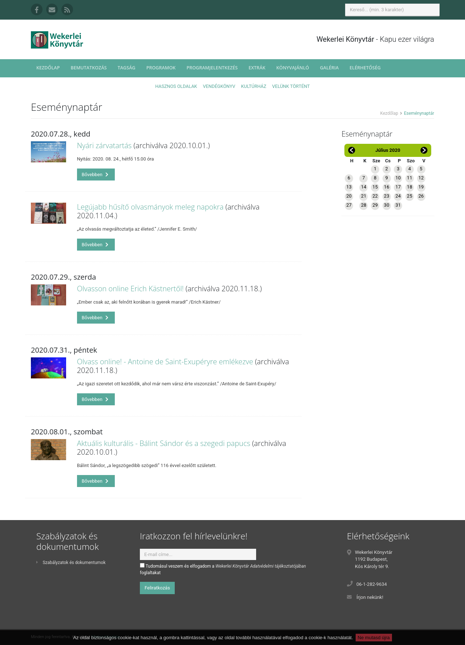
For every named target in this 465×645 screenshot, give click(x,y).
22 (375, 196)
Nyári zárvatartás (104, 145)
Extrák (256, 68)
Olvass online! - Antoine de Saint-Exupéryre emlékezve (165, 361)
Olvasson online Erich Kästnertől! (130, 288)
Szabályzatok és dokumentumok (70, 562)
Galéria (329, 68)
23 (386, 196)
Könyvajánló (292, 68)
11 (409, 177)
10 (398, 177)
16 (386, 187)
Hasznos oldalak (176, 86)
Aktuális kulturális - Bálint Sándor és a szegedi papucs (163, 443)
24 (398, 196)
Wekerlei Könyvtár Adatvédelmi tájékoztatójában (260, 566)
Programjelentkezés (212, 68)
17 (398, 187)
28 (364, 205)
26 (421, 196)
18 (409, 187)
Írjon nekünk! (369, 597)
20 (349, 196)
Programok (161, 68)
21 (364, 196)
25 (409, 196)
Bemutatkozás (88, 68)
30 (386, 205)
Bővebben (95, 174)
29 (375, 205)
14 (364, 187)
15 (375, 187)
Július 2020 (387, 150)
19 (421, 187)
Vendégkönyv (219, 86)
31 (398, 205)
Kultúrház (253, 86)
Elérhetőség (365, 68)
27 (349, 205)
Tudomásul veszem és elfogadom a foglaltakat (223, 569)
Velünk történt (291, 86)
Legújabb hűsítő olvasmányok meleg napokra (150, 207)
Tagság (127, 68)
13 (349, 187)
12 (421, 177)
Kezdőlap (48, 68)
